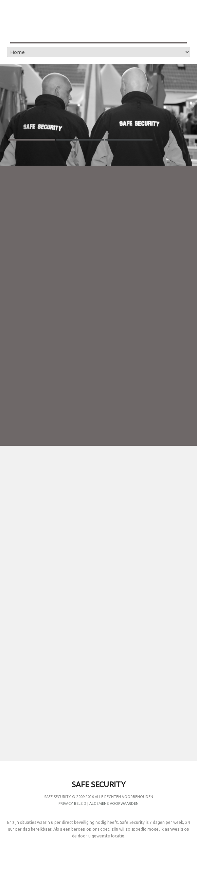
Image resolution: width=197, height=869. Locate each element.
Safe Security (57, 797)
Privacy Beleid (72, 803)
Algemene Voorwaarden (114, 803)
